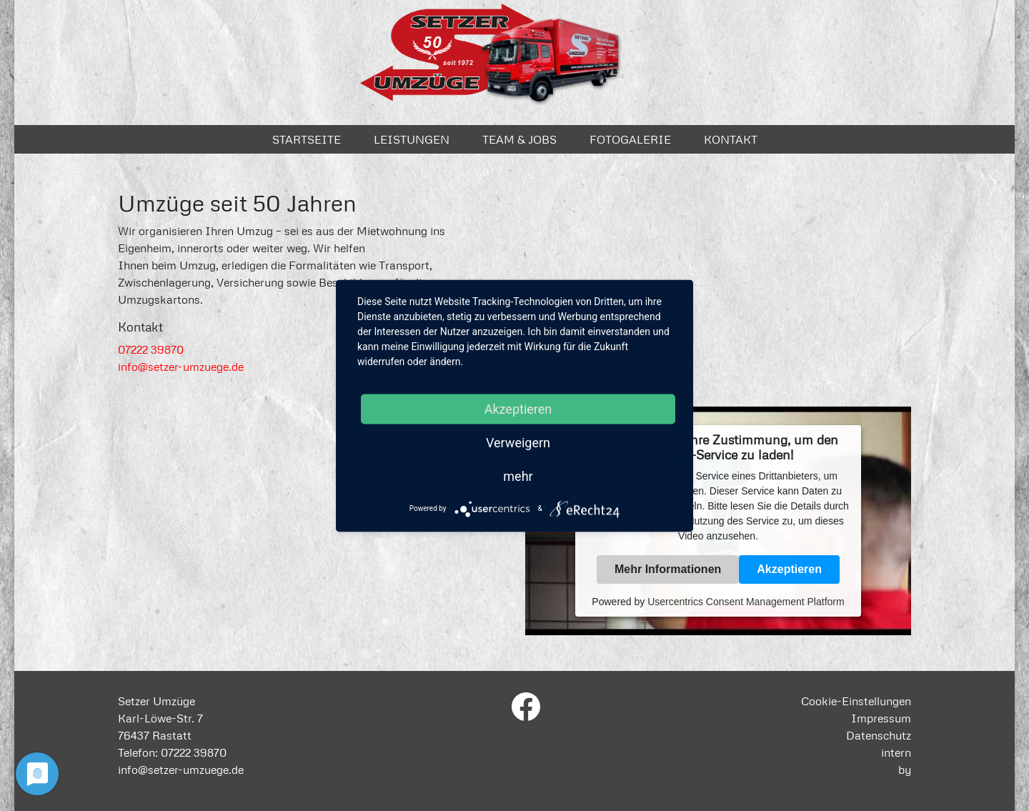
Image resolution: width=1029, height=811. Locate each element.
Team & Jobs (519, 139)
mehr (517, 475)
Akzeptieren (789, 569)
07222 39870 (151, 349)
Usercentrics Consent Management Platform (745, 601)
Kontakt (730, 139)
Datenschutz (878, 735)
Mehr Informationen (668, 569)
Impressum (881, 718)
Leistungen (411, 139)
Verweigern (518, 441)
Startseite (306, 139)
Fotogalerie (630, 139)
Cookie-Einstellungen (856, 701)
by (904, 769)
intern (896, 752)
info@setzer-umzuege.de (181, 366)
